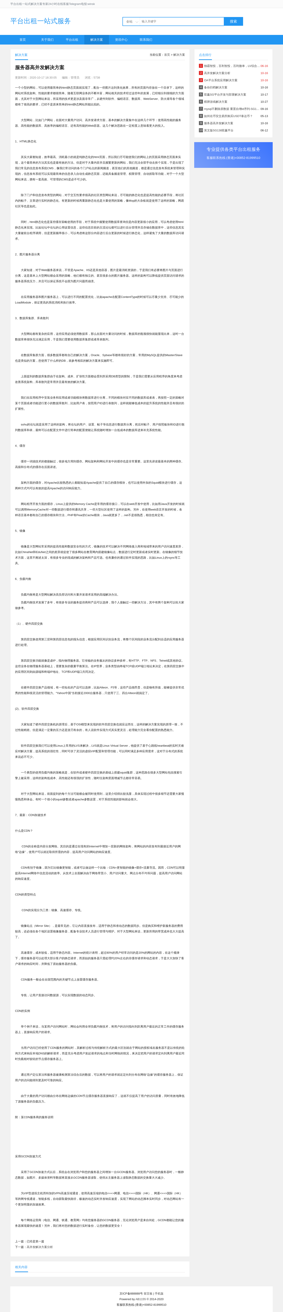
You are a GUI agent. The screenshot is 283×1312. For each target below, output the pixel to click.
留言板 (148, 1293)
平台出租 (72, 39)
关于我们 (47, 39)
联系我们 (146, 39)
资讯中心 (121, 39)
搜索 (233, 21)
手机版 (159, 1293)
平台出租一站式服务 (40, 21)
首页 (23, 39)
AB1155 (140, 1299)
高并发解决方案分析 (40, 1247)
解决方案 (96, 39)
